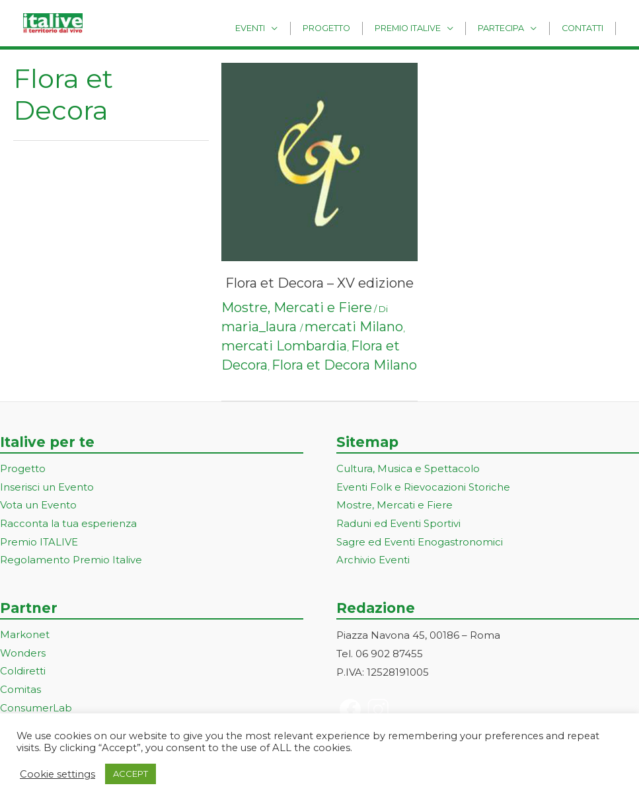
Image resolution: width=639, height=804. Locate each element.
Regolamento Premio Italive (71, 561)
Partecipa (512, 27)
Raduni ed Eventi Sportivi (398, 524)
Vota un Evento (38, 506)
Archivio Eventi (373, 561)
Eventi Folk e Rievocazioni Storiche (423, 487)
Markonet (25, 636)
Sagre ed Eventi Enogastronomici (419, 543)
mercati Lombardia (284, 346)
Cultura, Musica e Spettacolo (408, 469)
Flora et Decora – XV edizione (319, 283)
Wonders (23, 655)
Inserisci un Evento (47, 487)
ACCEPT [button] (130, 773)
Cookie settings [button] (57, 774)
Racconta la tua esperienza (68, 524)
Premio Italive (426, 27)
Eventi (282, 27)
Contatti (586, 27)
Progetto (351, 27)
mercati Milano (354, 327)
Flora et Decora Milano (344, 365)
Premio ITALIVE (39, 543)
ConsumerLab (36, 710)
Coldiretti (23, 672)
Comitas (20, 691)
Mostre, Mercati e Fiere (296, 307)
